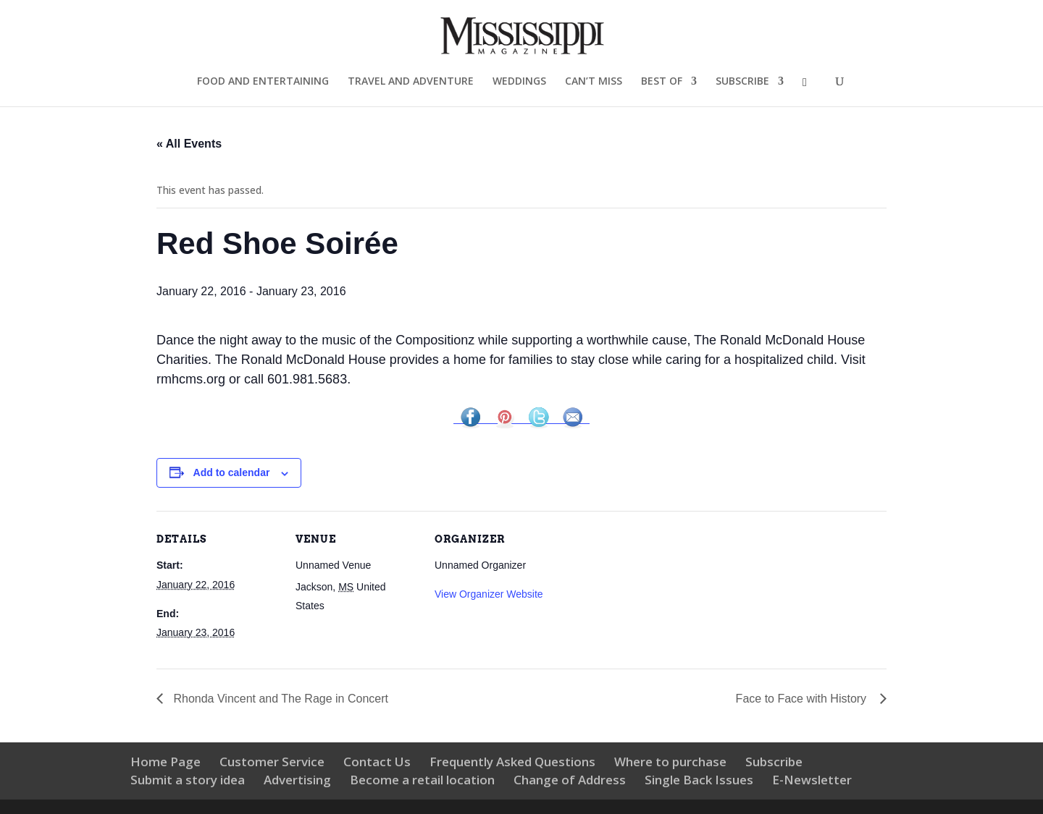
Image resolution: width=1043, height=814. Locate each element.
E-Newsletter (812, 779)
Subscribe (774, 761)
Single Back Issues (699, 779)
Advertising (297, 779)
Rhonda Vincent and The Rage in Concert (280, 698)
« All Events (189, 143)
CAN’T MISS (593, 82)
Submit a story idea (187, 779)
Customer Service (271, 761)
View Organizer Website (489, 594)
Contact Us (377, 761)
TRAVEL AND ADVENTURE (411, 82)
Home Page (165, 761)
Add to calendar (231, 472)
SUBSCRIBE (742, 82)
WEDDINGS (519, 82)
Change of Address (570, 779)
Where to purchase (670, 761)
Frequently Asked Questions (512, 761)
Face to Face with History (804, 698)
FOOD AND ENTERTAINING (263, 82)
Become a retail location (422, 779)
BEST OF (661, 82)
